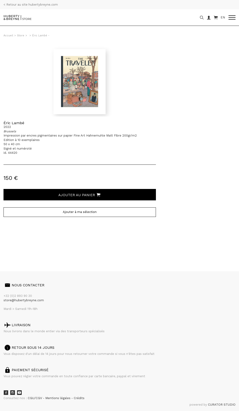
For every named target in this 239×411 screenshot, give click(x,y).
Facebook (6, 392)
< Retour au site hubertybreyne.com (31, 4)
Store (20, 35)
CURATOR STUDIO (221, 404)
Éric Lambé (14, 123)
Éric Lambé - (40, 35)
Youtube (19, 392)
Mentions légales (58, 398)
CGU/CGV (35, 398)
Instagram (12, 392)
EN (223, 17)
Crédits (79, 398)
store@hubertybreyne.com (24, 300)
